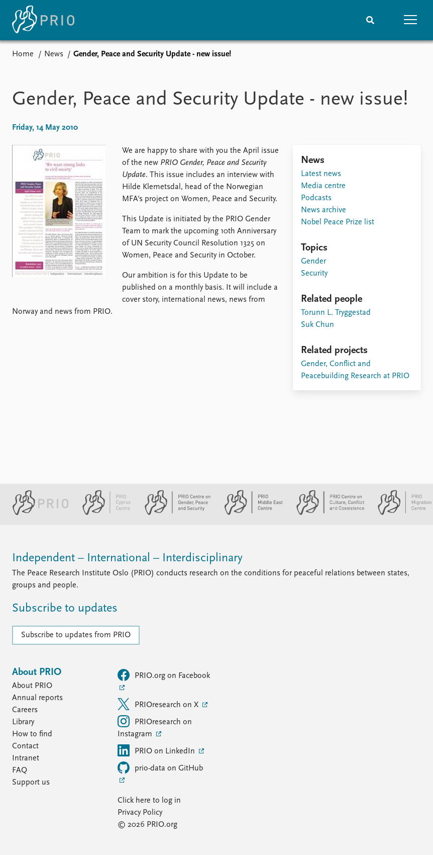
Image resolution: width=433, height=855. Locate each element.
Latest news (321, 174)
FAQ (19, 770)
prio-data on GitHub (160, 767)
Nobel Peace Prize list (337, 222)
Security (314, 274)
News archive (323, 210)
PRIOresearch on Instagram (155, 726)
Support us (31, 783)
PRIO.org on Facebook (164, 675)
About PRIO (32, 686)
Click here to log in (149, 801)
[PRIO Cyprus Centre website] (102, 513)
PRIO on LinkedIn (157, 750)
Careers (25, 710)
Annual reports (37, 698)
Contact (25, 746)
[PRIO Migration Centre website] (399, 513)
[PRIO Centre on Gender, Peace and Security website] (173, 513)
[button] (410, 20)
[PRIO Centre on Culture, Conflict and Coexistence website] (326, 513)
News (53, 54)
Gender (313, 262)
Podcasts (316, 198)
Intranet (25, 758)
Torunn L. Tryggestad (336, 313)
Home (23, 54)
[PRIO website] (36, 513)
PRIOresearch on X (159, 704)
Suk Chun (317, 325)
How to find (32, 734)
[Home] (43, 20)
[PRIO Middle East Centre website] (249, 513)
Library (23, 722)
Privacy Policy (140, 813)
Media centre (323, 186)
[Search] (370, 20)
